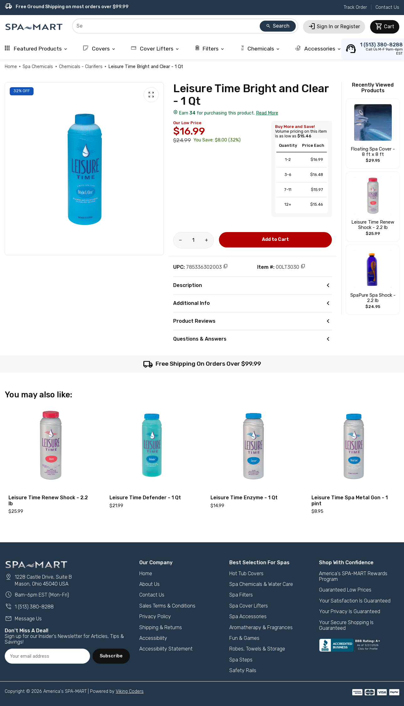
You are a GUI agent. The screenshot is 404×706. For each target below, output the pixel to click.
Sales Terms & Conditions (167, 606)
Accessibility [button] (153, 638)
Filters (210, 48)
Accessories (318, 48)
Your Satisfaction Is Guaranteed (355, 601)
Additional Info (252, 303)
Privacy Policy (155, 616)
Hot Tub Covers (246, 573)
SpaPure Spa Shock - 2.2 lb (373, 297)
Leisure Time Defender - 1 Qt (145, 498)
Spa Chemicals (38, 66)
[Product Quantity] (193, 240)
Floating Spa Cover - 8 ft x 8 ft (373, 151)
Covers (99, 48)
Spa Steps (240, 660)
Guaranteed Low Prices (345, 590)
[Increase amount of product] (206, 240)
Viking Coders (130, 691)
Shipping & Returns (160, 627)
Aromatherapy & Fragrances (261, 627)
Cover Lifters (155, 48)
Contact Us (387, 7)
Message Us (23, 619)
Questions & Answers (252, 339)
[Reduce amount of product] (180, 240)
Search (277, 26)
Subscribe (111, 656)
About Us (149, 584)
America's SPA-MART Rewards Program (353, 576)
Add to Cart (275, 239)
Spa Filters (241, 595)
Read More (267, 113)
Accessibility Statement (166, 649)
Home (11, 66)
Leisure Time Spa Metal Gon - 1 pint (349, 500)
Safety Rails (242, 670)
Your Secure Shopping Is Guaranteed (346, 625)
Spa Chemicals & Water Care (261, 584)
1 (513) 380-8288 (29, 607)
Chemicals (260, 48)
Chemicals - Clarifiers (81, 66)
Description (252, 285)
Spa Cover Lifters (248, 606)
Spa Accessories (248, 616)
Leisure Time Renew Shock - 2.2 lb (372, 224)
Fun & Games (244, 638)
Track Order (355, 7)
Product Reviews (252, 321)
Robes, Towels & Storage (257, 649)
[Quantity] (193, 240)
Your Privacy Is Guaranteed (349, 611)
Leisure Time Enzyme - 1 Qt (244, 498)
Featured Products (36, 48)
